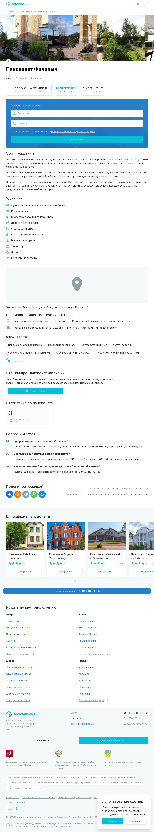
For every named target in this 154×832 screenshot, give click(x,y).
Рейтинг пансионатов (17, 802)
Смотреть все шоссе (18, 700)
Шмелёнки (85, 687)
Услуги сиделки (122, 344)
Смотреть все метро (18, 654)
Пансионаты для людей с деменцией (118, 352)
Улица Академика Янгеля (21, 647)
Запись (77, 591)
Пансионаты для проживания (25, 344)
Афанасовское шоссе (18, 673)
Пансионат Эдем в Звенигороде (61, 556)
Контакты (36, 78)
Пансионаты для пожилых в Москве (24, 788)
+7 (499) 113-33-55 (93, 87)
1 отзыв (119, 563)
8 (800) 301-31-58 (136, 713)
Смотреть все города (91, 700)
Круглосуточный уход (94, 344)
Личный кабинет (40, 740)
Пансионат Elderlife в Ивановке (21, 556)
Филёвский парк (88, 634)
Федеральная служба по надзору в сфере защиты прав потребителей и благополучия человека (76, 759)
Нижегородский (88, 627)
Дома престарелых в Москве (89, 782)
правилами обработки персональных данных (73, 131)
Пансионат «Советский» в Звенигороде (106, 556)
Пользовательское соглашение (38, 797)
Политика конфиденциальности (74, 797)
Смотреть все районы (91, 654)
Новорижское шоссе (18, 687)
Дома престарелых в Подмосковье (124, 782)
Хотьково (84, 673)
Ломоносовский (88, 640)
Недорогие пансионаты (62, 344)
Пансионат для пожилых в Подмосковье (52, 782)
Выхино (10, 640)
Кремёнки (84, 693)
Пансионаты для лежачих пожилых (24, 777)
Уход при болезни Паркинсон (72, 352)
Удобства (21, 78)
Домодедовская (15, 634)
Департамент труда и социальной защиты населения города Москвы (26, 758)
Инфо (8, 78)
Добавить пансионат (113, 740)
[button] (75, 581)
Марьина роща (87, 647)
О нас (74, 712)
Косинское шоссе (16, 680)
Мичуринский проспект (19, 627)
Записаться (77, 139)
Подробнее (25, 571)
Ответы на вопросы (81, 724)
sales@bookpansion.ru (135, 723)
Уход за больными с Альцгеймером (29, 352)
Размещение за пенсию (18, 782)
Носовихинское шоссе (19, 667)
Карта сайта (12, 797)
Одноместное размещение (121, 777)
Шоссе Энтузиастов (18, 693)
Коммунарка (13, 620)
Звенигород (85, 680)
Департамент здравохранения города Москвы (123, 758)
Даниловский (86, 620)
